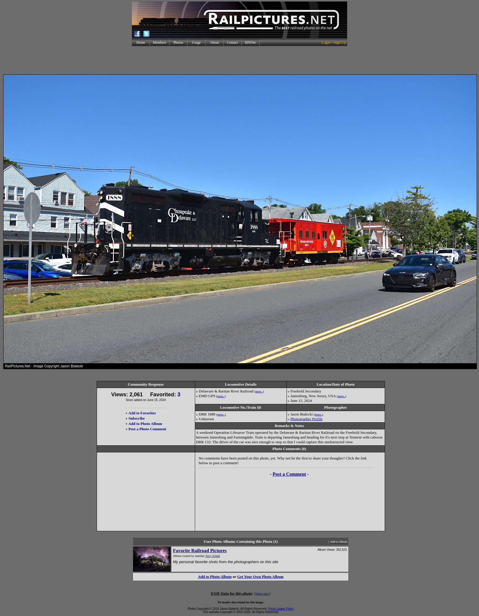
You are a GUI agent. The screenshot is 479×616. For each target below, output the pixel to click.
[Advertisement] (239, 60)
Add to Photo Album (145, 423)
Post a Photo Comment (147, 429)
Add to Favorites (142, 413)
